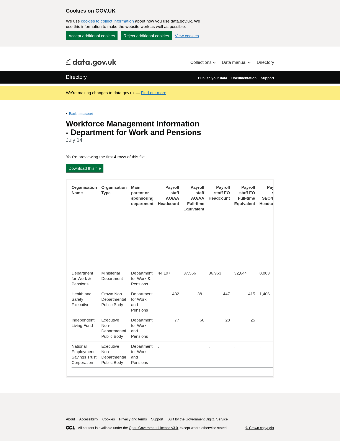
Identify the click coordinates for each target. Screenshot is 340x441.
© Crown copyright (259, 428)
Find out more (153, 92)
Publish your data (212, 78)
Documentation (244, 78)
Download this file (85, 168)
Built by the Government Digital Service (197, 419)
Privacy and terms (133, 419)
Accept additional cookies (92, 36)
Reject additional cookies (146, 36)
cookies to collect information (107, 21)
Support (267, 78)
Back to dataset (81, 114)
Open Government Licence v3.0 (153, 428)
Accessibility (88, 419)
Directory (265, 62)
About (70, 419)
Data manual (235, 62)
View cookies (187, 36)
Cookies (108, 419)
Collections (201, 62)
